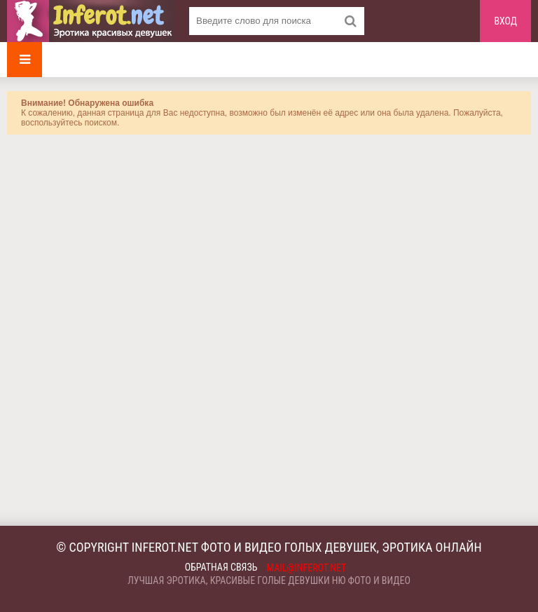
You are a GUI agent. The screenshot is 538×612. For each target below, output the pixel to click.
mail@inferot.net (307, 567)
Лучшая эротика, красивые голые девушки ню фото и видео (269, 580)
